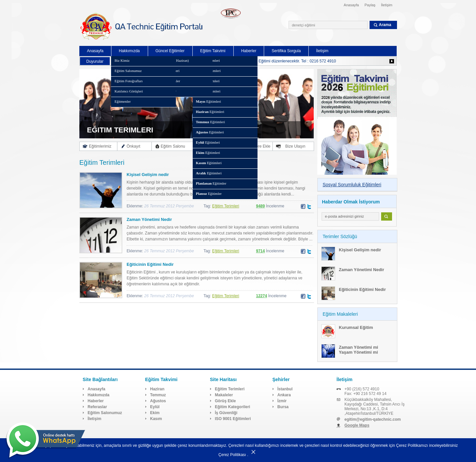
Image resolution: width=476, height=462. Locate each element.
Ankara (284, 395)
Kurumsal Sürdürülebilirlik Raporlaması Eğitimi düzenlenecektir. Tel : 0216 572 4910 (262, 61)
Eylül (155, 407)
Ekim (155, 412)
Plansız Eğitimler (163, 91)
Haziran (157, 389)
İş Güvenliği (226, 412)
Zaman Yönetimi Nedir (149, 219)
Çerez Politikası (232, 454)
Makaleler (224, 395)
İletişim (386, 5)
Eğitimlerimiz (100, 146)
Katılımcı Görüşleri (128, 91)
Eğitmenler (122, 101)
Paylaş (370, 5)
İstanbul (285, 389)
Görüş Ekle (225, 401)
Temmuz (158, 395)
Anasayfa (351, 5)
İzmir (282, 401)
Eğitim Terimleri (225, 206)
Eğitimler (211, 183)
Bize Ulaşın (295, 146)
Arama (385, 24)
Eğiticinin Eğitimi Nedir (150, 264)
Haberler (248, 51)
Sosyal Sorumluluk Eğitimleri (352, 184)
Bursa (283, 407)
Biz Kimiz (122, 60)
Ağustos (158, 401)
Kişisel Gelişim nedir (148, 174)
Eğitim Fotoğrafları (128, 81)
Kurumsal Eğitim (356, 327)
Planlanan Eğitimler (165, 81)
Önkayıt (133, 146)
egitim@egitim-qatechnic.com (372, 419)
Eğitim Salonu (173, 146)
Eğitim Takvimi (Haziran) (170, 60)
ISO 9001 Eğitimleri (233, 418)
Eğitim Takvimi (212, 51)
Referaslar (97, 407)
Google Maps (356, 425)
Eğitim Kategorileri (165, 71)
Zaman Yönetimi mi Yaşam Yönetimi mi (358, 350)
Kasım (156, 418)
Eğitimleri (208, 60)
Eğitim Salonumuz (127, 71)
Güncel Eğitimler (169, 51)
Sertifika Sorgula (286, 51)
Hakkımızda (129, 51)
